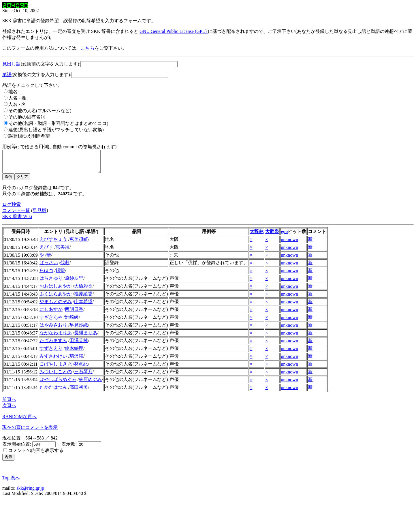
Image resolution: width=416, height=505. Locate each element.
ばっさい (48, 266)
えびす (46, 251)
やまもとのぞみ (55, 305)
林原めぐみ (90, 383)
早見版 (39, 214)
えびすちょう (53, 243)
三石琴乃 (83, 375)
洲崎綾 (72, 321)
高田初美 (78, 391)
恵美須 (62, 251)
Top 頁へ (11, 482)
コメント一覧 (16, 214)
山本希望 (83, 305)
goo (284, 235)
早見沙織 (78, 329)
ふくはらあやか (55, 298)
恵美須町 (78, 243)
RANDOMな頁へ (19, 420)
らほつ (46, 274)
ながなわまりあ (55, 337)
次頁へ (9, 409)
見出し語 (11, 63)
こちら (88, 48)
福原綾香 (83, 298)
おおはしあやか (55, 290)
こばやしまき (53, 368)
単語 (7, 74)
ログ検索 (11, 208)
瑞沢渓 (76, 360)
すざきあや (51, 321)
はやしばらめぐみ (57, 383)
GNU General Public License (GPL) (174, 31)
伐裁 (64, 266)
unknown (289, 243)
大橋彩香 (83, 290)
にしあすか (51, 313)
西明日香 (74, 313)
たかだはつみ (53, 391)
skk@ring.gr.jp (30, 492)
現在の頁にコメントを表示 (30, 431)
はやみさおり (53, 329)
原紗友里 (74, 282)
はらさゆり (51, 282)
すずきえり (51, 352)
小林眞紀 (78, 368)
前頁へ (9, 403)
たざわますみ (53, 344)
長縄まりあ (85, 337)
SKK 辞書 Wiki (17, 220)
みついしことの (55, 375)
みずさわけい (53, 360)
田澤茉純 (78, 344)
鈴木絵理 (74, 352)
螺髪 (60, 274)
